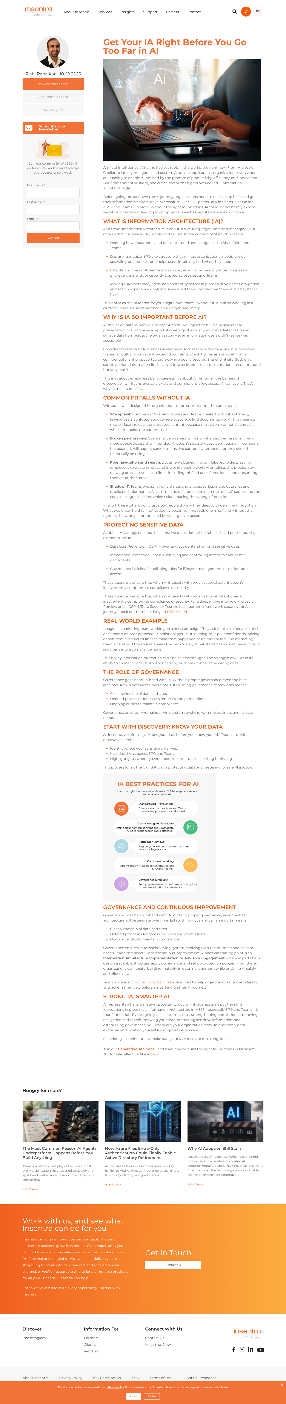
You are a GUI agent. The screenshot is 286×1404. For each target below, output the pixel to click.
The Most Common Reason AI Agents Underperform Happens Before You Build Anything (60, 1153)
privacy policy (115, 1387)
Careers (172, 12)
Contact (194, 12)
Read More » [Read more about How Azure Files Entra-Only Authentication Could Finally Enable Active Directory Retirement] (113, 1184)
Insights (128, 12)
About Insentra (76, 12)
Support (150, 12)
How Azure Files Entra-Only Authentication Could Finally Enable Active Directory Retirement (140, 1153)
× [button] (282, 1385)
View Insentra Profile (53, 84)
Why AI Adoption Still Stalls (214, 1148)
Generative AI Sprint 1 (137, 1049)
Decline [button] (152, 1396)
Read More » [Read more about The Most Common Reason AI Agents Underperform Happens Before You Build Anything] (30, 1189)
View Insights (53, 110)
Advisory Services (156, 982)
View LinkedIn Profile (53, 97)
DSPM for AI (177, 612)
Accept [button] (134, 1396)
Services (105, 12)
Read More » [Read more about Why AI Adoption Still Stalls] (195, 1184)
